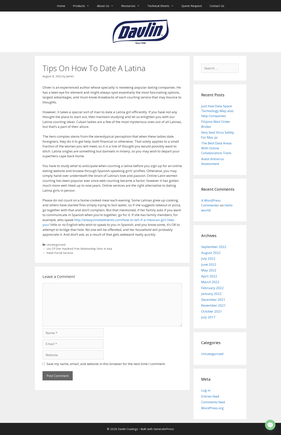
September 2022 (213, 247)
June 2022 (208, 264)
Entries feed (210, 396)
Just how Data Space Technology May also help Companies (217, 111)
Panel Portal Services (60, 253)
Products (83, 6)
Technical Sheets (162, 6)
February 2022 (212, 288)
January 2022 (211, 293)
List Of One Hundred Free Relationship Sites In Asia (79, 248)
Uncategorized (56, 244)
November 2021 (213, 305)
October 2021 (211, 311)
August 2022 (211, 252)
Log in (205, 390)
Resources (132, 6)
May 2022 (208, 270)
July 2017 (208, 317)
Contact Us (217, 6)
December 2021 (213, 299)
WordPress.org (212, 408)
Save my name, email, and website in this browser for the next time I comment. (106, 364)
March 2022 (210, 282)
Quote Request (191, 6)
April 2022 (209, 276)
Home (61, 6)
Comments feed (213, 402)
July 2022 (208, 258)
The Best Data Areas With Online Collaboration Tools (216, 148)
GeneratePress (163, 429)
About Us (107, 6)
